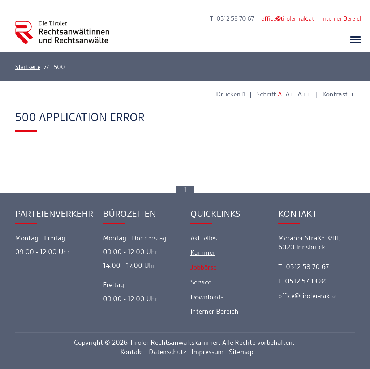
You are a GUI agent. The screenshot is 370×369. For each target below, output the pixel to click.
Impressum (208, 351)
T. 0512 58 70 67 (232, 18)
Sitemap (241, 351)
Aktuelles (203, 238)
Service (200, 282)
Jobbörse (203, 267)
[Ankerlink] (185, 189)
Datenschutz (167, 351)
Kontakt (131, 351)
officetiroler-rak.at (287, 18)
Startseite (27, 67)
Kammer (202, 252)
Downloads (206, 296)
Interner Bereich (342, 18)
